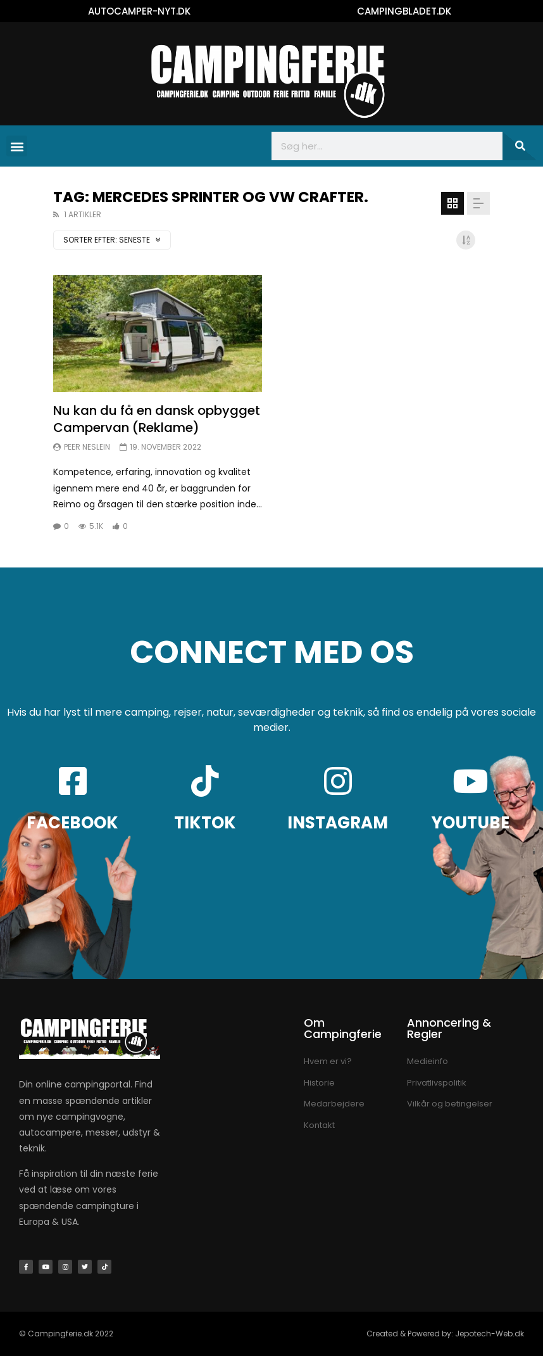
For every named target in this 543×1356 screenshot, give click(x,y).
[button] (16, 146)
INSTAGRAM (337, 822)
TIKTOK (205, 822)
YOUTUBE (470, 822)
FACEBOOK (72, 822)
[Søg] (519, 146)
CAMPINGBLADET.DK (404, 11)
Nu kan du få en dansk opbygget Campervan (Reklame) (156, 419)
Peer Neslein (87, 446)
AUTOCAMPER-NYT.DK (139, 11)
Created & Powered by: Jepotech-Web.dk (445, 1333)
